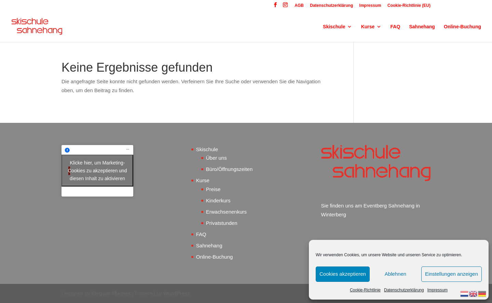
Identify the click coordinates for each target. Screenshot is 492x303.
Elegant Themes (111, 293)
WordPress (176, 293)
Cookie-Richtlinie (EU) (408, 5)
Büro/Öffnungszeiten (229, 169)
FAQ (395, 26)
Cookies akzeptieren (342, 274)
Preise (213, 189)
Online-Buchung (462, 26)
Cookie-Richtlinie (365, 290)
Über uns (216, 158)
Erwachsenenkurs (226, 212)
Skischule (334, 26)
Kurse (368, 26)
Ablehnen (395, 274)
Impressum (437, 290)
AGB (299, 5)
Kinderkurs (218, 200)
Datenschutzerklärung (404, 290)
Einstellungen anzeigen (451, 274)
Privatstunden (221, 223)
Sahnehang (422, 26)
